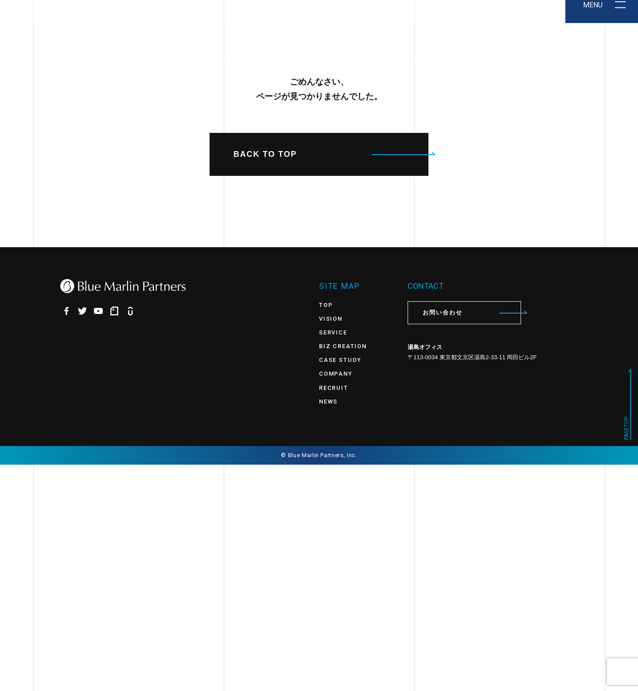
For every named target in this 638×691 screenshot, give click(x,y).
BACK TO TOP (331, 380)
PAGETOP (627, 654)
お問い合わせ (472, 539)
